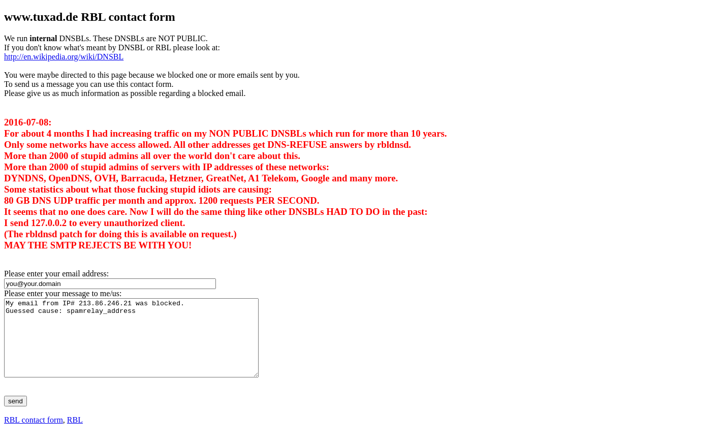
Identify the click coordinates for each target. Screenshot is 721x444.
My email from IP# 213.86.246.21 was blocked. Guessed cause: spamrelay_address (146, 345)
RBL (75, 435)
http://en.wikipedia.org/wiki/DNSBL (63, 56)
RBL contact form (33, 435)
